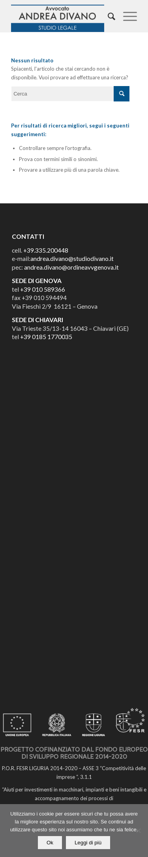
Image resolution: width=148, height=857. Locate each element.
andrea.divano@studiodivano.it (72, 258)
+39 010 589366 (42, 289)
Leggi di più (88, 843)
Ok (50, 843)
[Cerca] (107, 16)
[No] (138, 830)
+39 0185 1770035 (46, 336)
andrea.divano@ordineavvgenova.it (71, 267)
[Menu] (126, 16)
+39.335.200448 (45, 250)
